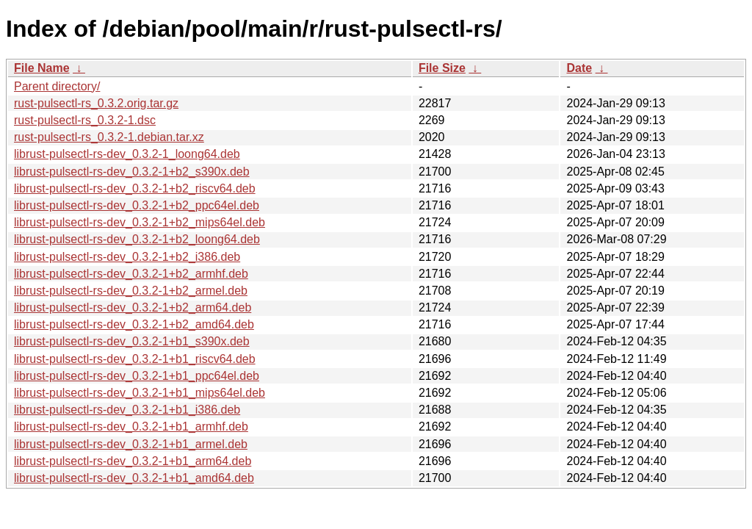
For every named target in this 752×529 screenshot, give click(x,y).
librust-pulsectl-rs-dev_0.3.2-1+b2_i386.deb (127, 257)
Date (579, 68)
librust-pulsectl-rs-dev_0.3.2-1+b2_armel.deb (130, 290)
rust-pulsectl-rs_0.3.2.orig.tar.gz (96, 103)
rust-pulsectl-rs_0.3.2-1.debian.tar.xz (109, 137)
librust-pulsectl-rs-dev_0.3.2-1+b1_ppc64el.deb (136, 376)
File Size (442, 68)
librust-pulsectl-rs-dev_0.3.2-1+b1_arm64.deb (132, 461)
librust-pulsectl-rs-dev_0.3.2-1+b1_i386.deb (127, 409)
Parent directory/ (57, 86)
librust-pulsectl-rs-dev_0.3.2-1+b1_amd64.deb (134, 478)
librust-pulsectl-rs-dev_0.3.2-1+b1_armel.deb (130, 444)
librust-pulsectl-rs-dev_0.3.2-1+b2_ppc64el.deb (136, 205)
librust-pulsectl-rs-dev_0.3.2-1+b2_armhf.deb (131, 273)
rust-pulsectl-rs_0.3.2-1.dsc (85, 120)
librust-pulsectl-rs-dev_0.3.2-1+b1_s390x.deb (132, 341)
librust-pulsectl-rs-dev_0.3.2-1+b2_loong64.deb (137, 239)
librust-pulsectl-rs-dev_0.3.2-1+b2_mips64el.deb (139, 222)
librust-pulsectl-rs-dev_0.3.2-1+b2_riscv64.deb (135, 188)
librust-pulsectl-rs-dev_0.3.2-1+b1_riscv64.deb (135, 359)
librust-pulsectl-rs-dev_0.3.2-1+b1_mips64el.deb (139, 392)
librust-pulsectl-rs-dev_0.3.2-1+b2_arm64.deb (132, 307)
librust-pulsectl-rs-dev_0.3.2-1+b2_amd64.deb (134, 324)
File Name (42, 68)
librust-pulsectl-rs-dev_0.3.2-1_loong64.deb (127, 154)
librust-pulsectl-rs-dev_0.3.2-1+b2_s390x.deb (132, 171)
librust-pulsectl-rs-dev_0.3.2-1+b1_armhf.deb (131, 426)
